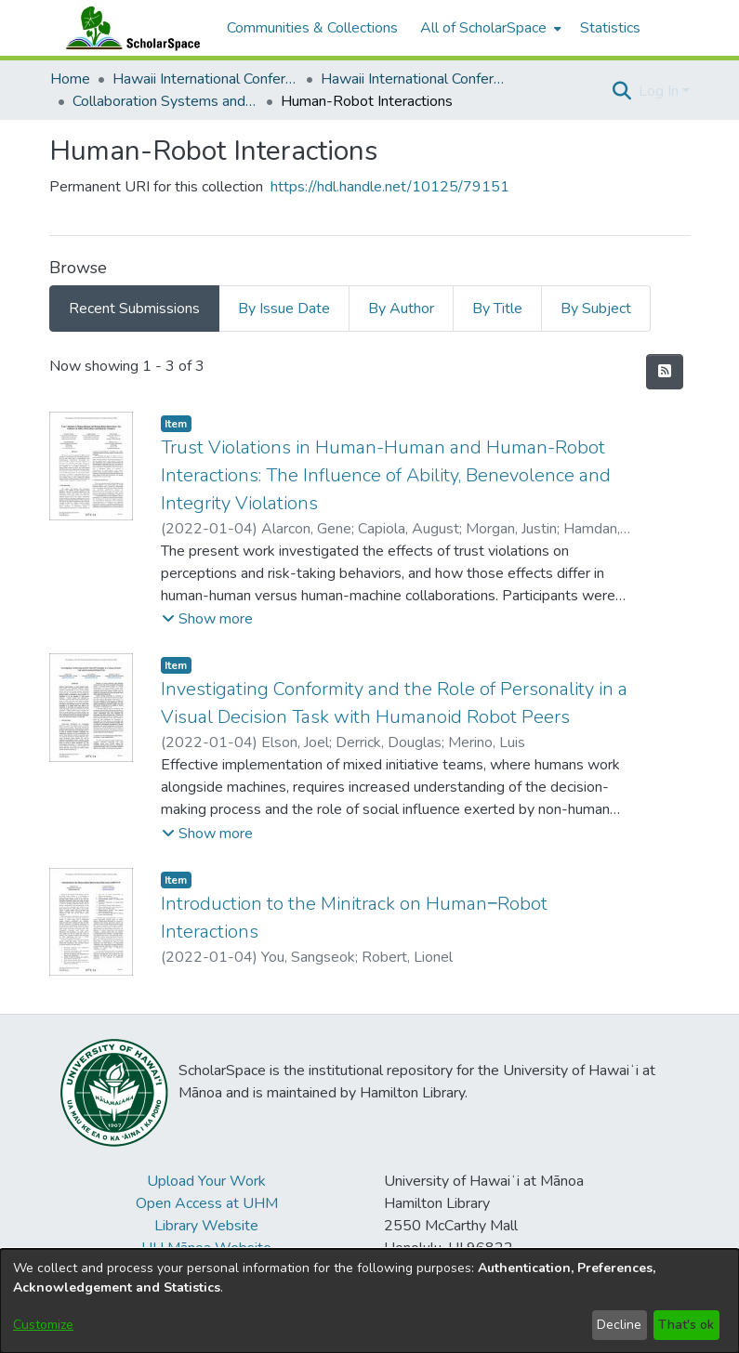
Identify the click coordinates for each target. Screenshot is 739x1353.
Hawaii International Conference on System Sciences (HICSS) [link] (205, 79)
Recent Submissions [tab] (134, 308)
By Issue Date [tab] (284, 308)
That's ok (686, 1324)
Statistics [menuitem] (610, 28)
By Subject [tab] (596, 308)
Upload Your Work (206, 1181)
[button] (622, 91)
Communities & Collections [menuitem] (312, 28)
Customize (43, 1324)
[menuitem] (488, 28)
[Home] (129, 28)
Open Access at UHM (207, 1203)
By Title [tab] (497, 308)
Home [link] (70, 79)
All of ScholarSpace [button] (483, 28)
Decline (619, 1324)
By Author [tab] (401, 308)
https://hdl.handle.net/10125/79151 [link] (390, 187)
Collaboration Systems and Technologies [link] (165, 101)
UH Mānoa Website (206, 1248)
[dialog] (369, 1301)
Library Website (206, 1225)
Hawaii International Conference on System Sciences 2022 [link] (414, 79)
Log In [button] (660, 91)
